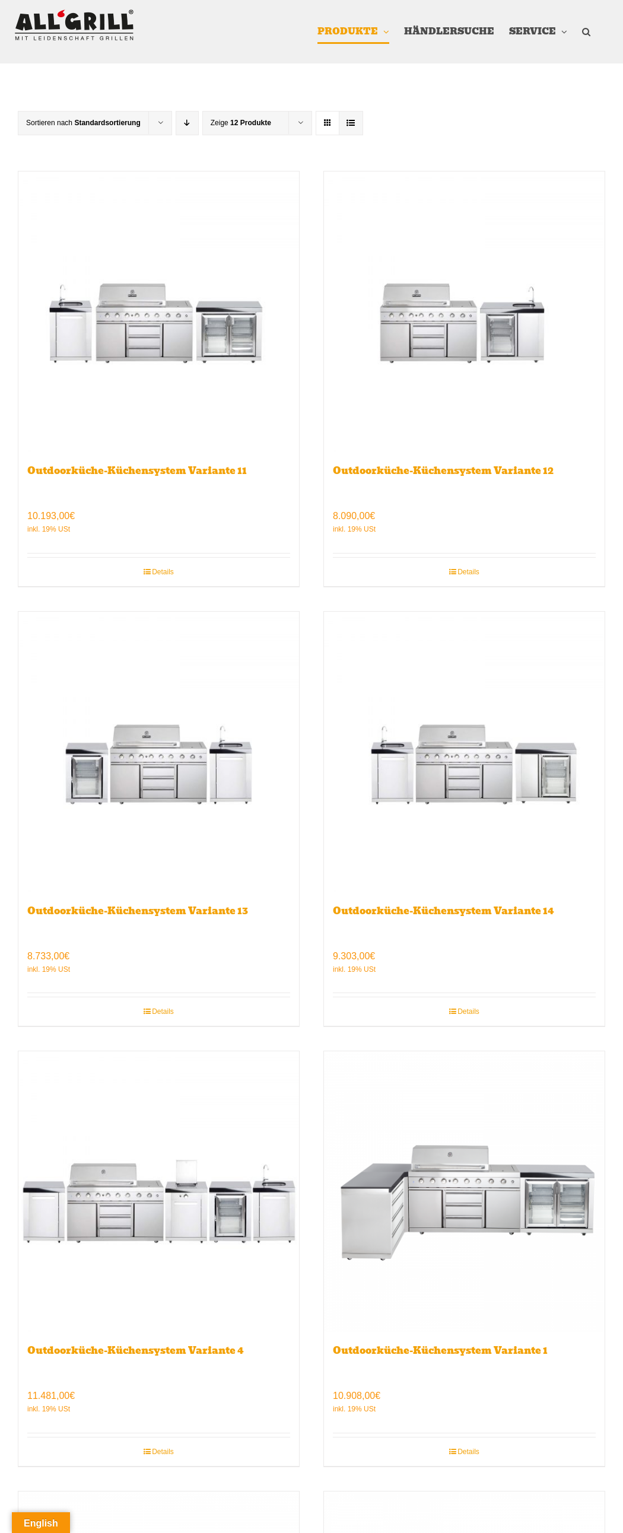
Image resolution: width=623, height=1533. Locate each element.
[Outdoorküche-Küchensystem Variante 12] (464, 311)
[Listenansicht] (351, 123)
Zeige (241, 123)
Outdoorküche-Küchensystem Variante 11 (137, 470)
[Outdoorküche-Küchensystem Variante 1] (464, 1191)
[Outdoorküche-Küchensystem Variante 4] (158, 1191)
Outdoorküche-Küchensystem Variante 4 (135, 1350)
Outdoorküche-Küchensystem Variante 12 (443, 470)
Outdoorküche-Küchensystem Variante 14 (443, 911)
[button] (586, 31)
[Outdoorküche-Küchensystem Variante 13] (158, 752)
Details (163, 572)
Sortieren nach (83, 123)
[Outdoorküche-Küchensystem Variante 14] (464, 752)
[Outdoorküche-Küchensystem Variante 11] (158, 311)
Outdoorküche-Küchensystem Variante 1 (440, 1350)
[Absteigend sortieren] (187, 123)
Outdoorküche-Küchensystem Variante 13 (137, 911)
